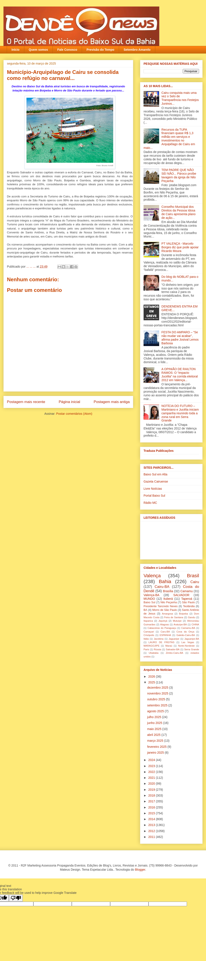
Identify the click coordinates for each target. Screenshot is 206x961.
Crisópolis (149, 635)
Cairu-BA (162, 587)
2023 (152, 766)
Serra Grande (191, 649)
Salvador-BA (173, 649)
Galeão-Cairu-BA (186, 635)
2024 (152, 760)
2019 (152, 789)
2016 (152, 807)
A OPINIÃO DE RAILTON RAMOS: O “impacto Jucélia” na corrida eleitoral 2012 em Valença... (180, 374)
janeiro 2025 (156, 752)
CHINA (195, 624)
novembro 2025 (158, 693)
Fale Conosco (67, 49)
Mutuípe (177, 621)
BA (145, 609)
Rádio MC (150, 502)
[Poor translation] (16, 898)
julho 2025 (154, 717)
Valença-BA (151, 595)
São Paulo (188, 602)
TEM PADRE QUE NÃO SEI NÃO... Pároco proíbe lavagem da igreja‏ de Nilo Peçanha (179, 175)
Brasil (193, 575)
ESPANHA (165, 635)
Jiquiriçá (162, 621)
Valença (152, 575)
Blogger (140, 869)
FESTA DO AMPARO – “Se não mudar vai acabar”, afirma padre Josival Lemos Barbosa (180, 337)
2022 (152, 772)
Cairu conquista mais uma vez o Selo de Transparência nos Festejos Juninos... (180, 98)
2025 (152, 682)
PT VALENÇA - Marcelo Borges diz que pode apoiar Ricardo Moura (180, 247)
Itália (146, 638)
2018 (152, 795)
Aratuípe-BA (180, 624)
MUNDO (149, 598)
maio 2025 (154, 729)
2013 (152, 825)
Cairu (194, 582)
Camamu (186, 591)
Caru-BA (165, 631)
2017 (152, 801)
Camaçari (149, 631)
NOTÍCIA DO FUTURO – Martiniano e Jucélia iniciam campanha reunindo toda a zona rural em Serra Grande (180, 413)
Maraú (168, 645)
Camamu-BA (188, 628)
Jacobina (158, 638)
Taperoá (186, 598)
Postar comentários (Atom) (74, 413)
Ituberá (168, 598)
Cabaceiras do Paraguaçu (161, 628)
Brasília (168, 591)
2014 (152, 819)
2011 (152, 837)
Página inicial (69, 402)
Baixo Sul (149, 602)
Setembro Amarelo (137, 49)
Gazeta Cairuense (156, 481)
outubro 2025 (156, 699)
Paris (146, 649)
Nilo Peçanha (168, 602)
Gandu (191, 617)
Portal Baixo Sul (154, 495)
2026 (152, 676)
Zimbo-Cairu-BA (174, 653)
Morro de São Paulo (164, 609)
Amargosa (167, 613)
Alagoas (164, 624)
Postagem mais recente (26, 402)
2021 (152, 777)
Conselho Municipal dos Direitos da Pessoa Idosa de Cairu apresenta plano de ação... (179, 212)
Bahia (165, 581)
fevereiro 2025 (157, 746)
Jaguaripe (174, 638)
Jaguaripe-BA (191, 638)
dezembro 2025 (158, 687)
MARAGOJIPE (151, 645)
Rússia (157, 649)
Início (15, 49)
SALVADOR (181, 595)
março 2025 (155, 740)
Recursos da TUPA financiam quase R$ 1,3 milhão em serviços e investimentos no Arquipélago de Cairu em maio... (169, 139)
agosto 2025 (156, 711)
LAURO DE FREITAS (161, 642)
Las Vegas (187, 642)
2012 (152, 831)
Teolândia (189, 606)
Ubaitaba (154, 653)
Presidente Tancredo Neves (161, 606)
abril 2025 (154, 735)
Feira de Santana (173, 617)
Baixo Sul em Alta (155, 474)
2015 (152, 813)
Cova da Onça (185, 631)
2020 (152, 783)
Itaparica (148, 621)
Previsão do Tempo (100, 49)
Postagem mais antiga (112, 402)
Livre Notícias (153, 488)
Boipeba (183, 613)
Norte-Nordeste (186, 645)
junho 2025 (155, 723)
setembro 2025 (157, 705)
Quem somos (38, 49)
